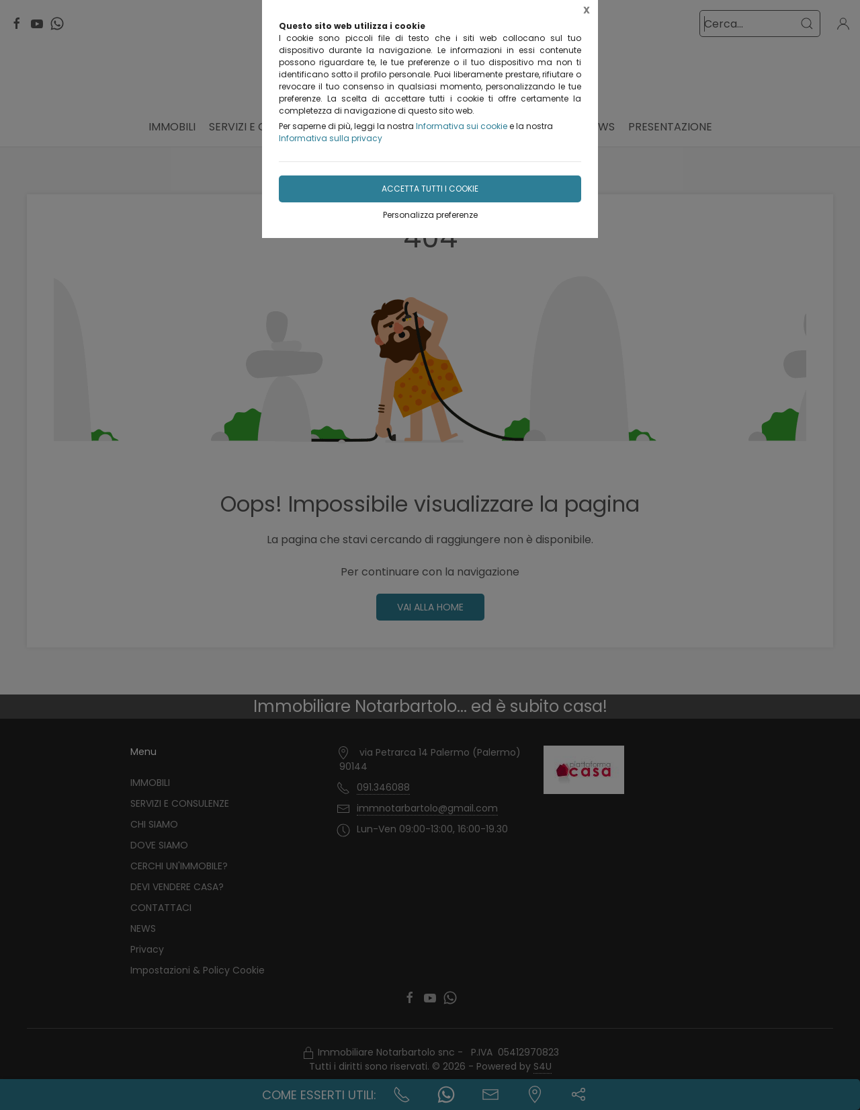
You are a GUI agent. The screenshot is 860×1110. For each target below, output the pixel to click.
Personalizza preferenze (430, 215)
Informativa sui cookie (461, 126)
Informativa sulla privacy (330, 138)
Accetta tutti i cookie (430, 188)
